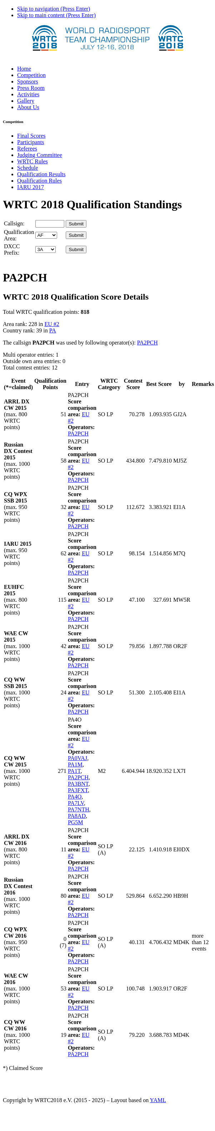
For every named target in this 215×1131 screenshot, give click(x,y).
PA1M (75, 764)
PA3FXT (78, 790)
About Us (28, 107)
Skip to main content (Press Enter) (56, 15)
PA (52, 330)
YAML (158, 1100)
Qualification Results (41, 174)
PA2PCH (147, 343)
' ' (46, 235)
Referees (27, 149)
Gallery (25, 101)
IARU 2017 (30, 187)
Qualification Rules (39, 181)
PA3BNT (78, 784)
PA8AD (77, 816)
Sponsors (27, 81)
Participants (30, 142)
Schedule (27, 168)
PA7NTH (78, 809)
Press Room (31, 88)
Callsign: (14, 223)
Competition (31, 75)
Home (24, 69)
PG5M (75, 822)
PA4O (75, 797)
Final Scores (31, 136)
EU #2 (51, 324)
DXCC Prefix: (12, 249)
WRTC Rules (32, 161)
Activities (28, 94)
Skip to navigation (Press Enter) (53, 9)
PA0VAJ (77, 758)
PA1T (74, 771)
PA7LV (76, 803)
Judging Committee (39, 155)
